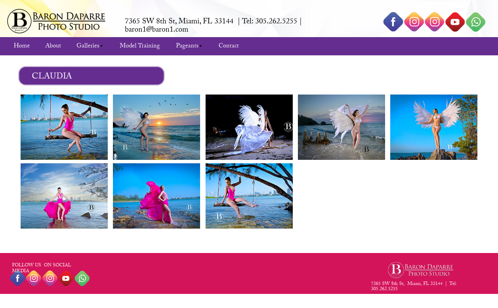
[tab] (64, 127)
